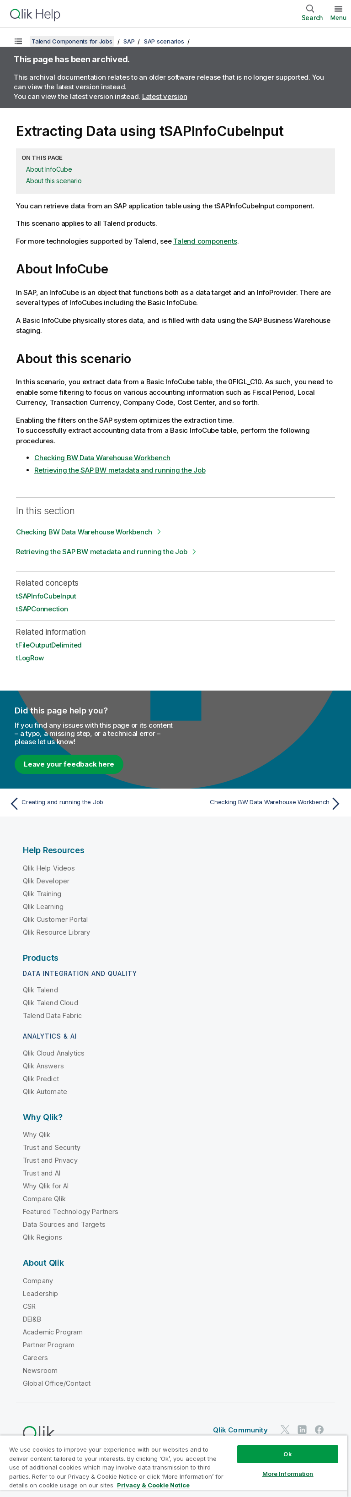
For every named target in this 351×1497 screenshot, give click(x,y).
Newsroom (40, 1370)
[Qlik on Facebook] (319, 1430)
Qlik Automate (45, 1091)
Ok (287, 1454)
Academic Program (53, 1332)
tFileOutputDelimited (49, 645)
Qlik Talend (40, 990)
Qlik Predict (41, 1079)
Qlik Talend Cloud (50, 1003)
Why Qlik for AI (46, 1186)
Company (38, 1281)
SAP (128, 41)
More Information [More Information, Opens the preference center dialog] (288, 1473)
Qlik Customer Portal (55, 919)
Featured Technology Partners (70, 1211)
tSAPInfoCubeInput (46, 596)
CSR (29, 1306)
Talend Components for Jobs (72, 41)
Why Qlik (36, 1134)
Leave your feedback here (69, 764)
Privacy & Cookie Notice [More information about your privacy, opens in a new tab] (153, 1485)
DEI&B (32, 1319)
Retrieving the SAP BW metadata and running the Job (120, 470)
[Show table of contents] (18, 41)
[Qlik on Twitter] (285, 1430)
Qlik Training (42, 894)
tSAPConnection (42, 608)
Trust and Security (51, 1147)
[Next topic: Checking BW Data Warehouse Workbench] (261, 804)
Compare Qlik (44, 1199)
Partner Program (48, 1345)
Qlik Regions (42, 1237)
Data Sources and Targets (64, 1224)
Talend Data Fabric (52, 1015)
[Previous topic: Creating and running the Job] (89, 804)
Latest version (164, 96)
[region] (173, 1466)
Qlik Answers (43, 1066)
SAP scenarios (164, 41)
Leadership (40, 1293)
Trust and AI (41, 1173)
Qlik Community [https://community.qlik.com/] (240, 1430)
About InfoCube (49, 169)
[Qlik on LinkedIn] (302, 1430)
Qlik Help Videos (49, 868)
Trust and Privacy (50, 1160)
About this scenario (53, 181)
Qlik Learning (43, 906)
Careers (35, 1357)
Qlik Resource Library (56, 932)
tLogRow (29, 657)
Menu (338, 17)
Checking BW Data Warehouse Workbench (102, 457)
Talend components (205, 241)
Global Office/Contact (56, 1383)
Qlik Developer (46, 881)
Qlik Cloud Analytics (54, 1053)
